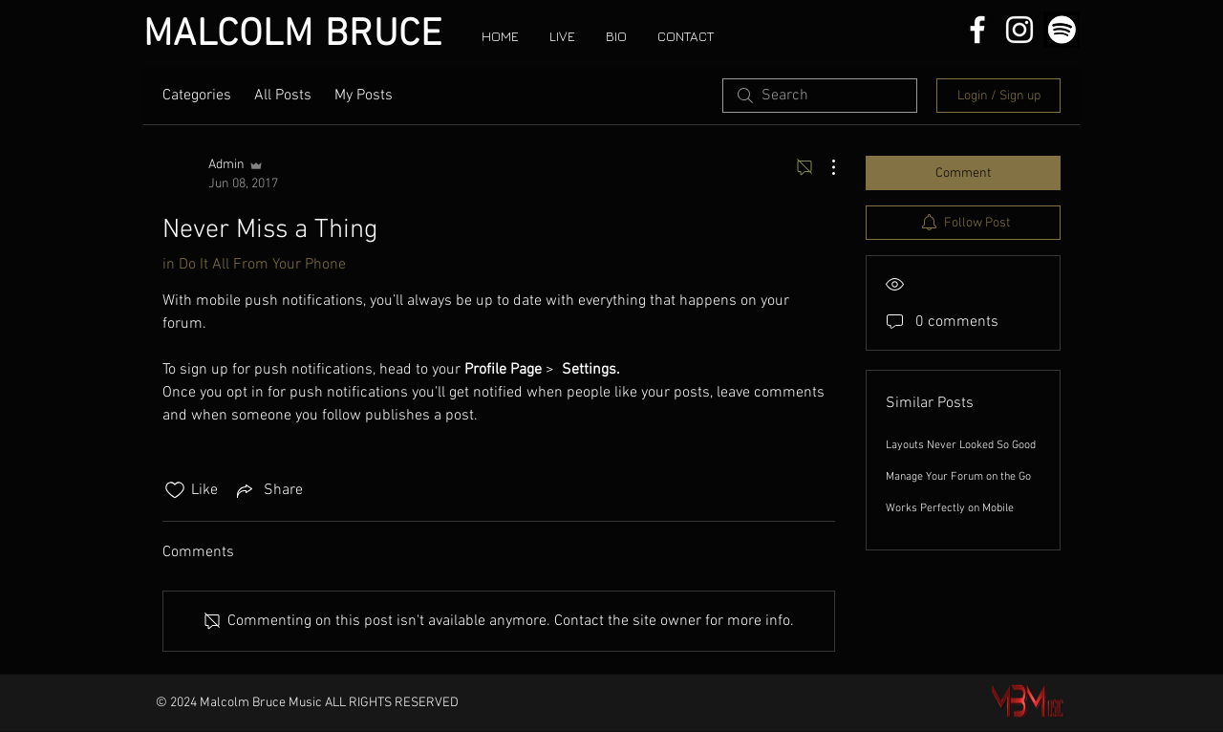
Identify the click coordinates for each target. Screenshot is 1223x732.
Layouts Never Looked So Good (961, 445)
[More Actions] (823, 167)
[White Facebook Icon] (977, 29)
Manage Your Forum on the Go (958, 477)
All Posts (282, 95)
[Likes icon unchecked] (174, 490)
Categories (196, 95)
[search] (819, 95)
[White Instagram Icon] (1019, 29)
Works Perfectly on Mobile (950, 508)
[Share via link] (268, 490)
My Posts (363, 95)
